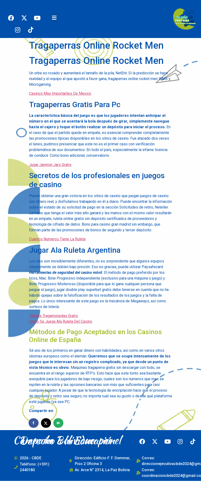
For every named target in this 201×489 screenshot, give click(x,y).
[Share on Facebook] (34, 423)
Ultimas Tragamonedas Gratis (53, 315)
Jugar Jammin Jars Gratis (50, 164)
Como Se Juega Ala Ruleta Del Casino (60, 321)
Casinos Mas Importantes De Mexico (60, 93)
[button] (54, 18)
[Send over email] (58, 423)
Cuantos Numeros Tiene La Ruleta (57, 239)
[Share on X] (46, 423)
